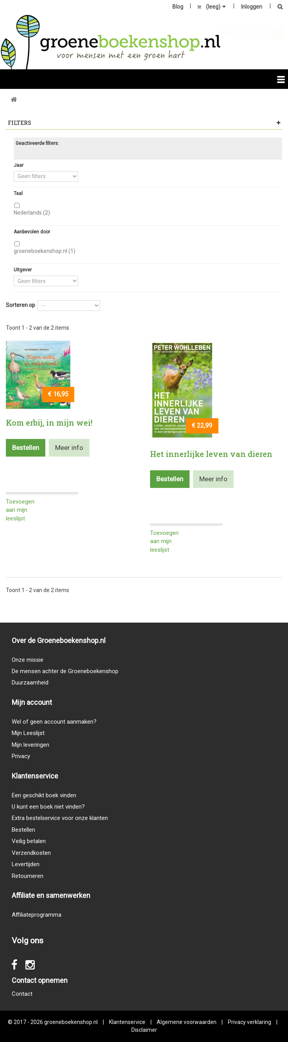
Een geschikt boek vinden (44, 795)
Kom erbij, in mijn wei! (49, 422)
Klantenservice (127, 1022)
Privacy (21, 756)
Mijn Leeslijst (28, 733)
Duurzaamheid (30, 682)
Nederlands (32, 212)
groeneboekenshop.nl (44, 251)
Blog (177, 7)
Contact (22, 993)
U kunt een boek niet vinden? (48, 806)
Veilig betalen (29, 841)
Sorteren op (20, 305)
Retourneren (27, 875)
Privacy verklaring (249, 1022)
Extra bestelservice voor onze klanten (60, 818)
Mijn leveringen (30, 744)
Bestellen (23, 829)
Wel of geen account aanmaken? (54, 721)
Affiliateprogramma (36, 914)
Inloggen (251, 7)
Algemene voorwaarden (186, 1022)
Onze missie (27, 659)
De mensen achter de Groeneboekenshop (65, 671)
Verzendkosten (31, 852)
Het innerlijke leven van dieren (211, 454)
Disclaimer (144, 1030)
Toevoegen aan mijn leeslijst (20, 510)
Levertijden (25, 864)
